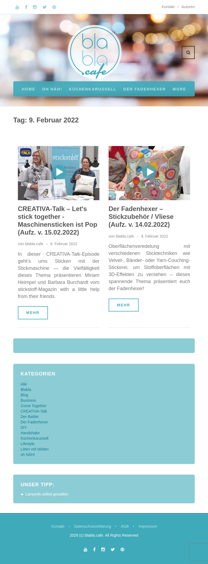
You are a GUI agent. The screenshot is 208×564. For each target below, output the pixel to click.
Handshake (30, 433)
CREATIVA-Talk (34, 411)
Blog (24, 395)
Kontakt (168, 7)
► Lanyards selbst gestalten (45, 494)
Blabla (26, 389)
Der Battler (30, 416)
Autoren (188, 7)
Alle (24, 384)
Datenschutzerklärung (92, 526)
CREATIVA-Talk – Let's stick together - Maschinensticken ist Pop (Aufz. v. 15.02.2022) (57, 220)
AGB (125, 526)
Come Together (33, 406)
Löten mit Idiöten (35, 449)
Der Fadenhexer (144, 89)
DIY (24, 427)
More (179, 89)
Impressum (148, 526)
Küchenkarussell (92, 89)
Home (28, 89)
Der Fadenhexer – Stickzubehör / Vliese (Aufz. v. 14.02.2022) (141, 216)
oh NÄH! (52, 89)
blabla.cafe (34, 244)
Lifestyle (27, 444)
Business (28, 400)
